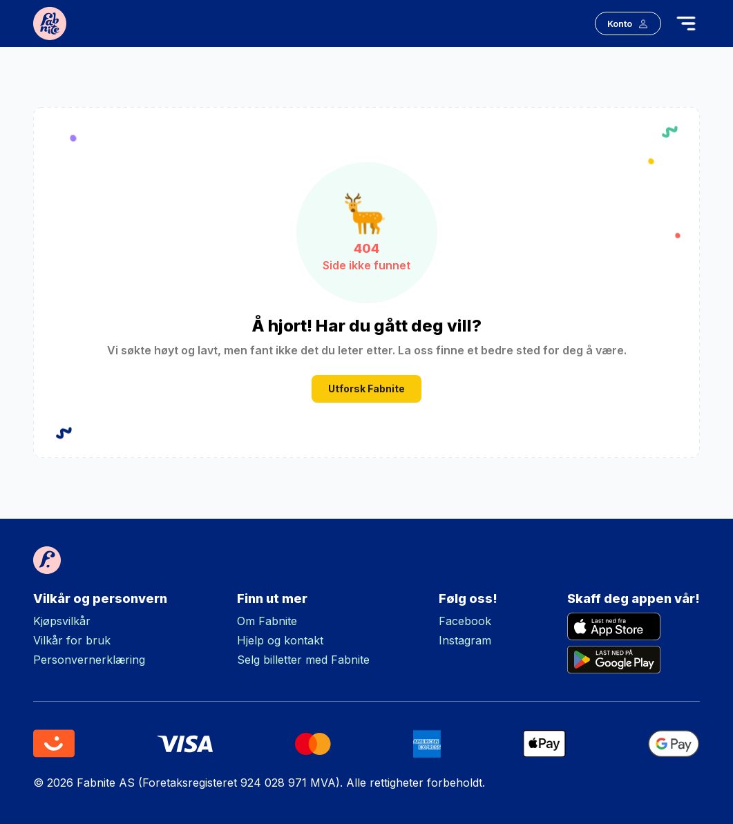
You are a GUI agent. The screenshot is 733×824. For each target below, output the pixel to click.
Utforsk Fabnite (366, 388)
